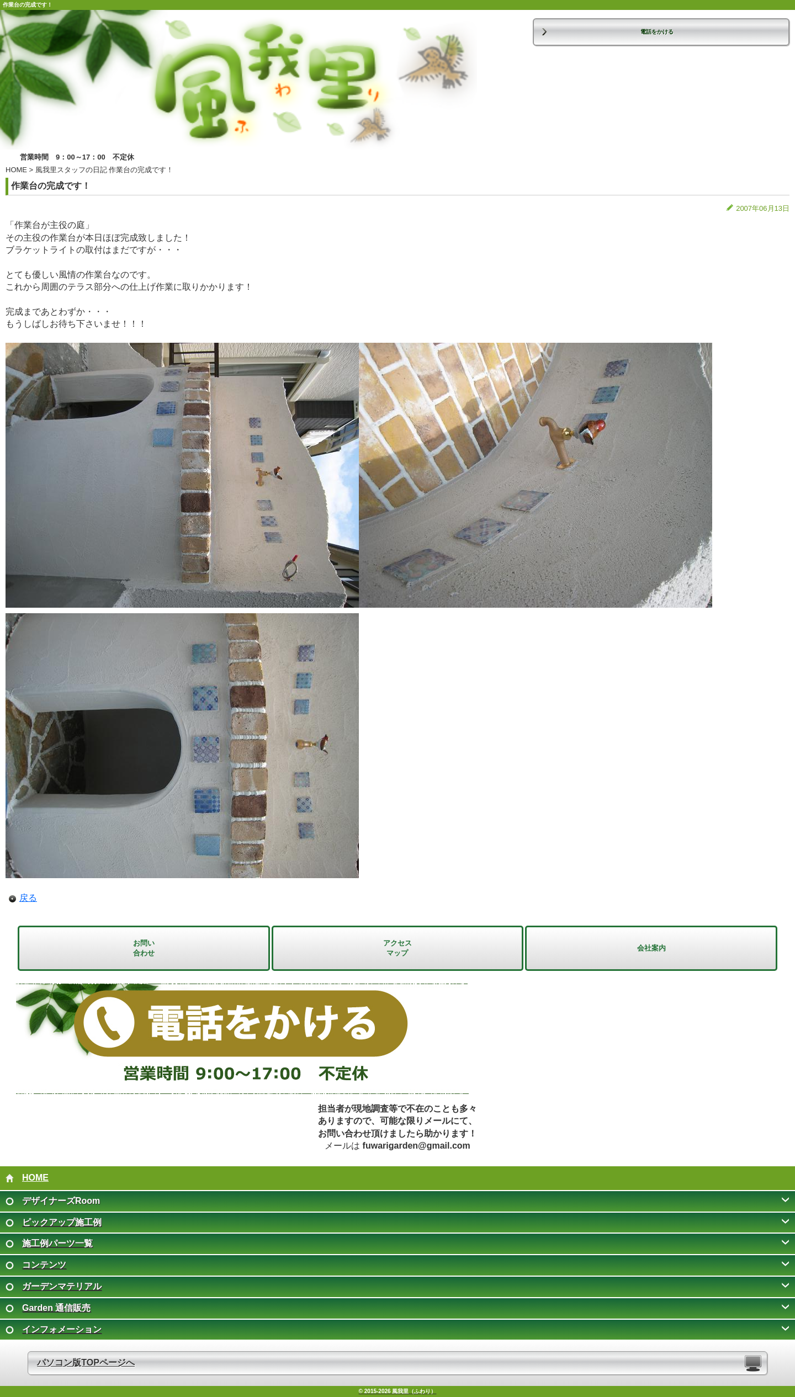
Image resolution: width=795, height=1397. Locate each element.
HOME (16, 170)
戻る (28, 897)
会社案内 (651, 948)
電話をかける (657, 32)
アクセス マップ (397, 948)
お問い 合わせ (144, 948)
